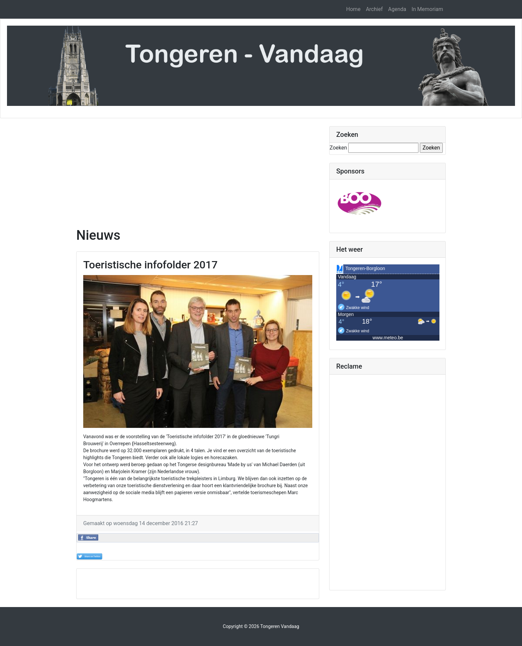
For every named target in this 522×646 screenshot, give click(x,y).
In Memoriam (427, 9)
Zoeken (338, 148)
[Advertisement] (197, 172)
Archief (374, 9)
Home (353, 9)
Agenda (397, 9)
